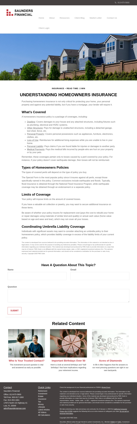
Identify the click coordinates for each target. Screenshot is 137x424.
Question (12, 276)
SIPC (119, 411)
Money (41, 394)
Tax (39, 391)
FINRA (112, 411)
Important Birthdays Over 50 (68, 350)
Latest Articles (44, 399)
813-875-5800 (122, 2)
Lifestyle (41, 397)
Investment (42, 383)
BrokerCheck (106, 377)
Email (73, 259)
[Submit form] (14, 300)
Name (11, 259)
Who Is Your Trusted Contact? (26, 350)
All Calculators (44, 405)
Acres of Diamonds (110, 350)
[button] (55, 14)
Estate (40, 386)
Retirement (42, 381)
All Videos (42, 402)
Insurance (42, 389)
